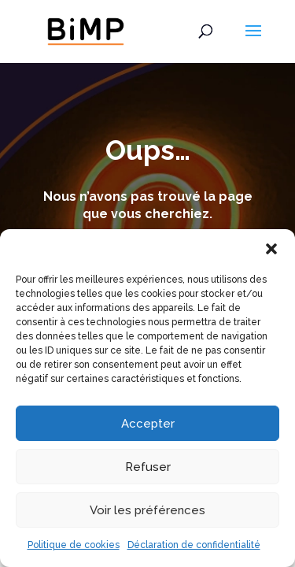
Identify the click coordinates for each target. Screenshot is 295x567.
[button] (271, 249)
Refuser (148, 467)
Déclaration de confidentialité (193, 544)
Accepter (148, 424)
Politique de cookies (74, 544)
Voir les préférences (147, 510)
